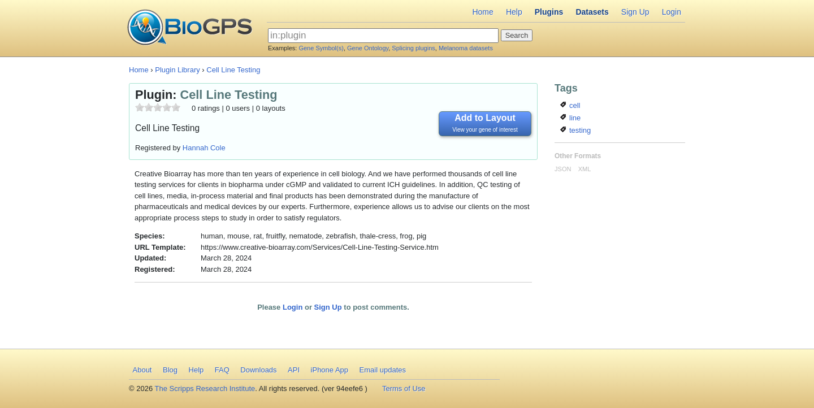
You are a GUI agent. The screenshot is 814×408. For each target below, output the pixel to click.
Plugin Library (177, 70)
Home (482, 11)
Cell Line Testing (233, 70)
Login (671, 11)
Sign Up (635, 11)
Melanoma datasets (466, 48)
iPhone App (330, 370)
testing (575, 130)
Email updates (383, 370)
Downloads (258, 370)
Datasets (591, 11)
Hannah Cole (204, 148)
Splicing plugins (413, 48)
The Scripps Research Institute (205, 388)
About (142, 370)
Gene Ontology (367, 48)
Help (514, 11)
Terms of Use (404, 388)
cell (570, 105)
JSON (563, 169)
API (294, 370)
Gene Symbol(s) (320, 48)
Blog (170, 370)
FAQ (222, 370)
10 (175, 107)
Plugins (549, 11)
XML (584, 169)
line (570, 118)
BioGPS (190, 28)
